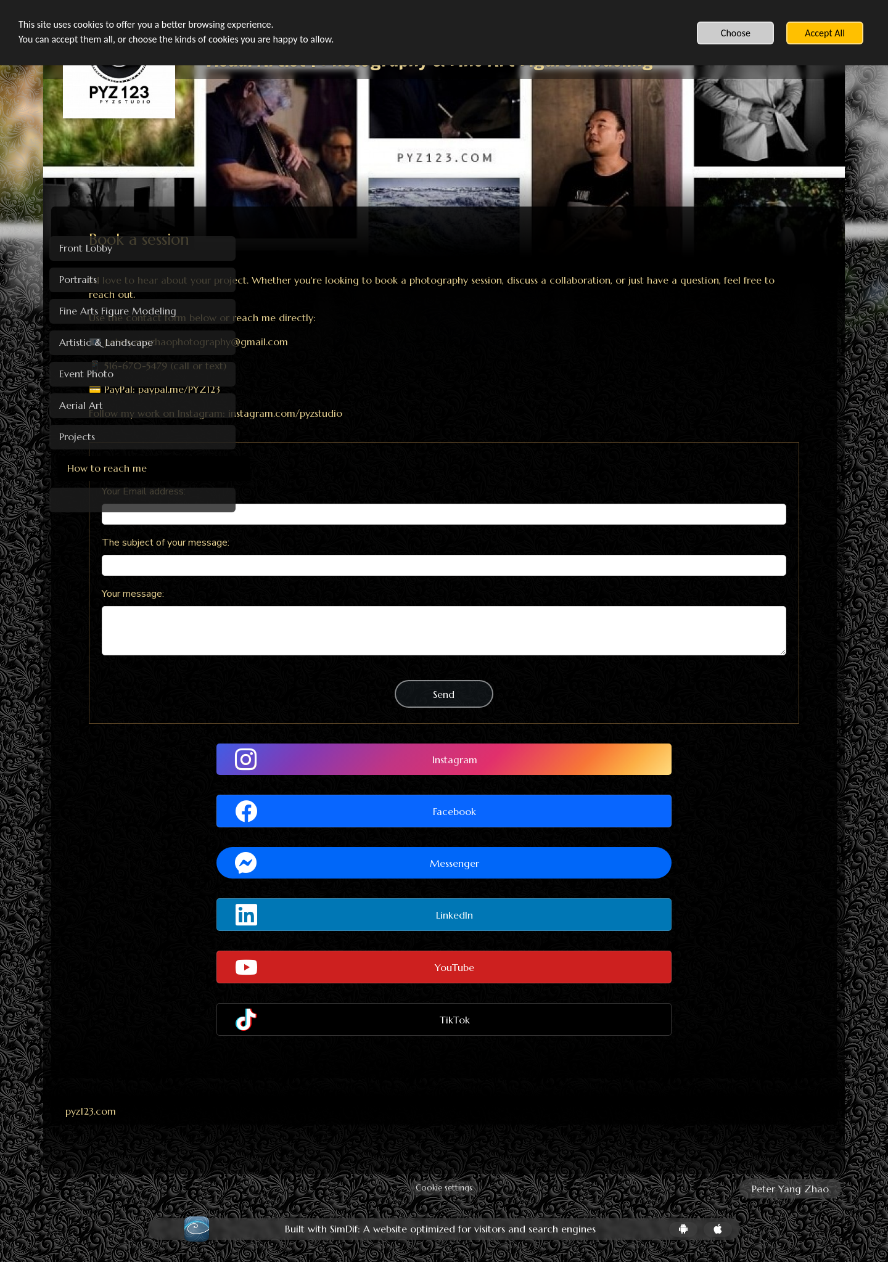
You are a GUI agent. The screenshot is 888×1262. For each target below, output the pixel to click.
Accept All (825, 33)
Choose (735, 33)
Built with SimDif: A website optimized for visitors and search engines (440, 1229)
